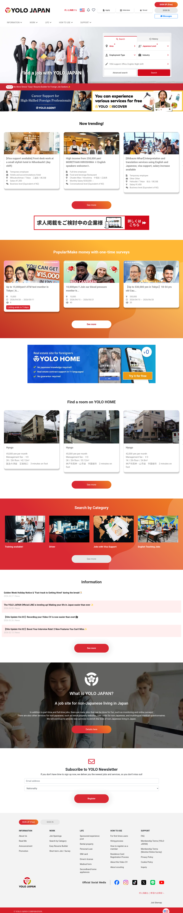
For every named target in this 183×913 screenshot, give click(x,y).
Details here (91, 729)
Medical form (86, 864)
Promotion (23, 851)
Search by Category (58, 841)
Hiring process (116, 841)
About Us (23, 836)
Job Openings (55, 836)
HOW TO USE (66, 22)
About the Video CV (119, 862)
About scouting (117, 867)
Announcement (25, 846)
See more (91, 205)
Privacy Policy (147, 857)
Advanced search (120, 72)
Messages (166, 16)
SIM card (84, 854)
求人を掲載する (70, 10)
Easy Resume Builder (58, 846)
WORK (33, 22)
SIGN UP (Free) (166, 4)
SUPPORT (85, 22)
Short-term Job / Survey (59, 851)
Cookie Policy (147, 862)
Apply (106, 10)
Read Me (23, 841)
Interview (125, 10)
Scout (143, 10)
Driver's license (86, 859)
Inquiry (144, 867)
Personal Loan (86, 849)
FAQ (142, 836)
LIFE (48, 22)
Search (154, 72)
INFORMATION (14, 22)
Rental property (86, 844)
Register (92, 798)
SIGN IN (166, 10)
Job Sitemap (156, 903)
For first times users (119, 836)
